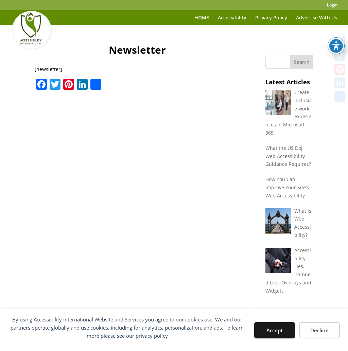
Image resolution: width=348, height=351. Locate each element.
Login (332, 5)
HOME (201, 18)
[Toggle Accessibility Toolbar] (336, 29)
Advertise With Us (316, 18)
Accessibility (232, 18)
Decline (319, 330)
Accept (274, 330)
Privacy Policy (271, 18)
